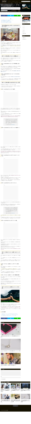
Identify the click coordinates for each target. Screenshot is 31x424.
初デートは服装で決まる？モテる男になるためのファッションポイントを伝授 (9, 315)
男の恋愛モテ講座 (5, 10)
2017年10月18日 (13, 124)
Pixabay (3, 41)
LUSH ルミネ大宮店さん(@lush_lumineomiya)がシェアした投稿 (9, 200)
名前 (1, 376)
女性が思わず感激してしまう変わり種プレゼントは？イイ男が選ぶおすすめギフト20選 (10, 314)
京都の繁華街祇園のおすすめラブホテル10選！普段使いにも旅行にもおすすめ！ (26, 21)
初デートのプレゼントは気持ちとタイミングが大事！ (6, 22)
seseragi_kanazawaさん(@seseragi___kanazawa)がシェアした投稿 (10, 173)
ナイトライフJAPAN (6, 410)
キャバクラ (24, 27)
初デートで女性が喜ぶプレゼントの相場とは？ (6, 20)
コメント (1, 370)
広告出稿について (24, 37)
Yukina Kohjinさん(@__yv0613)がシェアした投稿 (8, 106)
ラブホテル (24, 30)
